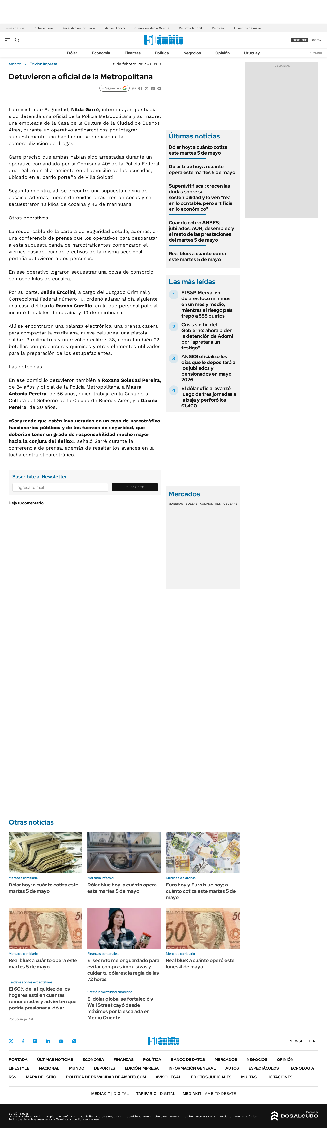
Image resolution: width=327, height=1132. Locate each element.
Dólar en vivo (43, 28)
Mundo (76, 1068)
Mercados (226, 1059)
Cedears (230, 503)
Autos (232, 1068)
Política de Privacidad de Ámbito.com (106, 1077)
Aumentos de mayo (247, 28)
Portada (18, 1059)
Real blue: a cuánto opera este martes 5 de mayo (197, 256)
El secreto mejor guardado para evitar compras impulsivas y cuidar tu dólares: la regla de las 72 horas (123, 969)
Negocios (192, 53)
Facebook (23, 1041)
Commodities (210, 503)
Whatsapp (74, 1041)
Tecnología (301, 1068)
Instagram (35, 1041)
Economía (101, 53)
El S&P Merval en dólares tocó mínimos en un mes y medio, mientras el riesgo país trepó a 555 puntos (207, 304)
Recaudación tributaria (78, 28)
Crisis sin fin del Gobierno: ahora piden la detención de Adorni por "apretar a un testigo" (207, 336)
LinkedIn (48, 1041)
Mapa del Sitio (41, 1077)
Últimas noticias (55, 1059)
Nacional (49, 1068)
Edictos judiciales (211, 1077)
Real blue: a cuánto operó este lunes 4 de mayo (200, 963)
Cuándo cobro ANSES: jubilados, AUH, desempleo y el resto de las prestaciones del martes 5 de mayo (201, 231)
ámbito (15, 64)
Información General (192, 1068)
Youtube (61, 1041)
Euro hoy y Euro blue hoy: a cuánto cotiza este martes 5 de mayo (201, 891)
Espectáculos (264, 1068)
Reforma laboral (190, 28)
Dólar (72, 53)
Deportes (104, 1068)
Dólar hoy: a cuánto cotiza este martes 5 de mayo (198, 150)
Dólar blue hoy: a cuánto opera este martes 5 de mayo (202, 169)
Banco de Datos (188, 1059)
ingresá (316, 40)
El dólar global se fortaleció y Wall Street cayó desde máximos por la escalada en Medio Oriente (120, 1008)
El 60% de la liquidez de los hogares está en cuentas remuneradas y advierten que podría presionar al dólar (43, 998)
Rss (12, 1077)
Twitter (11, 1041)
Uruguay (252, 53)
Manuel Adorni (114, 28)
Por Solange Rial (21, 1019)
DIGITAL (110, 1093)
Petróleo (218, 28)
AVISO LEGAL (168, 1077)
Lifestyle (19, 1068)
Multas (249, 1077)
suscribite (300, 40)
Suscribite (135, 487)
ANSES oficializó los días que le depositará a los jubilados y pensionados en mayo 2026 (208, 368)
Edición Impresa (142, 1068)
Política (162, 53)
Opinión (222, 53)
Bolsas (191, 503)
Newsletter (316, 52)
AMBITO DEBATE (209, 1093)
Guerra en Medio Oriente (151, 28)
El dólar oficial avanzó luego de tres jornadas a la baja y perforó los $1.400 (208, 397)
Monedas (175, 503)
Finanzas (133, 53)
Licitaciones (279, 1077)
